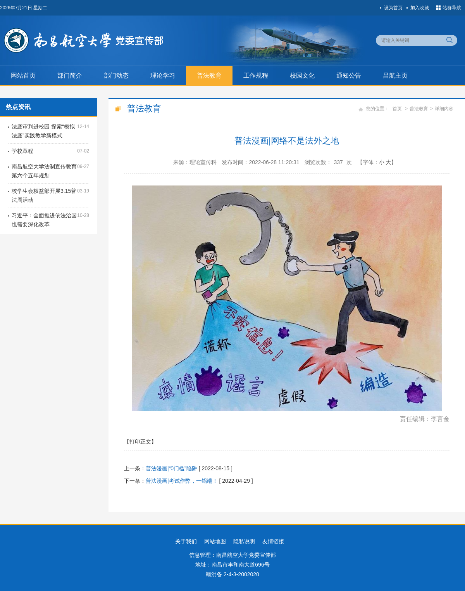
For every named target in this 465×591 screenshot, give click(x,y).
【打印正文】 (140, 441)
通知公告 (348, 75)
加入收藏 (419, 7)
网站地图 (215, 541)
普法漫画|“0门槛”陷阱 (171, 468)
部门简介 (69, 75)
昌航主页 (395, 75)
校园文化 (302, 75)
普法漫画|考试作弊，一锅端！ (182, 481)
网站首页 (23, 75)
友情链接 (273, 541)
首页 (397, 108)
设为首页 (393, 7)
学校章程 (22, 151)
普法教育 (209, 75)
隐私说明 (244, 541)
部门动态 (116, 75)
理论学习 (162, 75)
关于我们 (186, 541)
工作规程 (255, 75)
